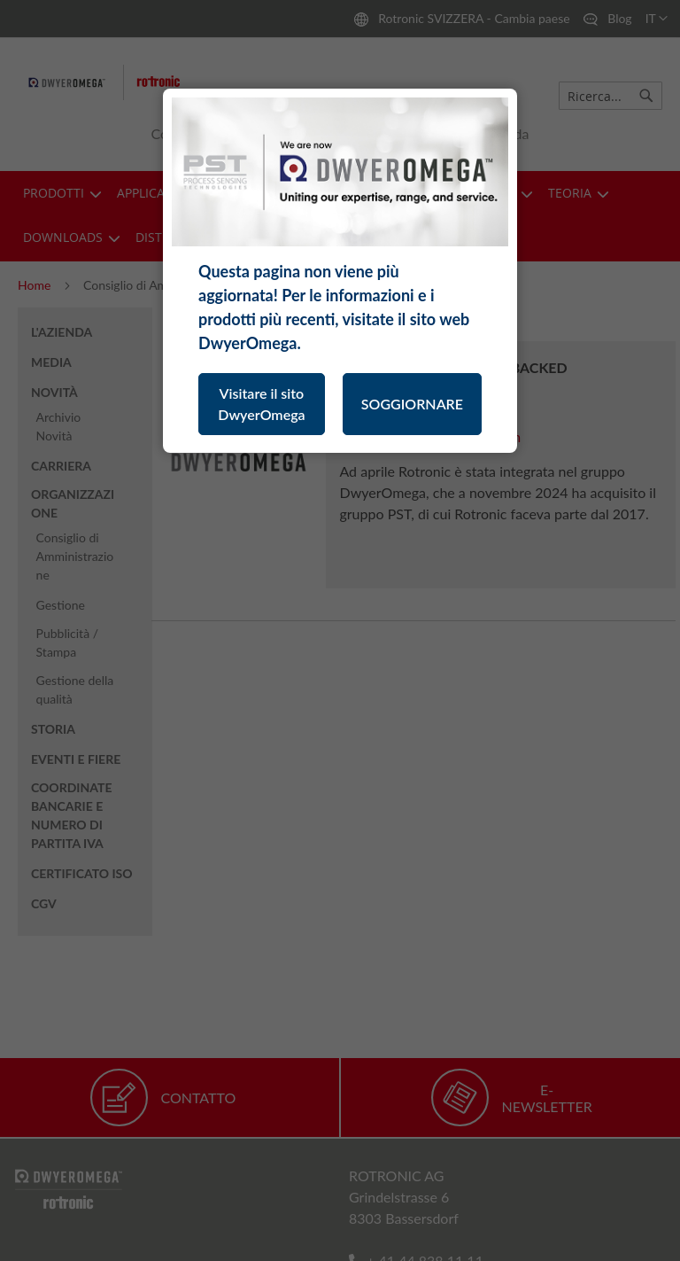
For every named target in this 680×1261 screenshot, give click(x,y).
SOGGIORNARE (412, 403)
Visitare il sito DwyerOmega (261, 404)
